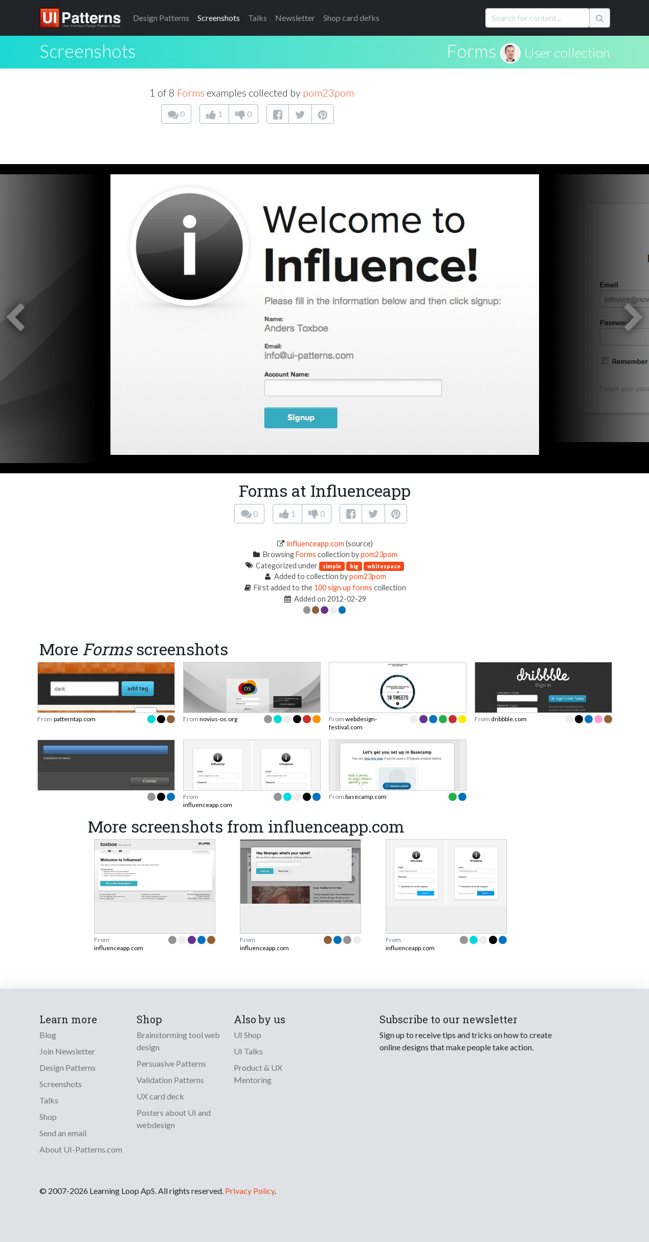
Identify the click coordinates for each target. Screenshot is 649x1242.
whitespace (383, 566)
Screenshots (218, 17)
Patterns (161, 17)
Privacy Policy (250, 1190)
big (354, 566)
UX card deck (160, 1096)
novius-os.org (218, 719)
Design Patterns (67, 1067)
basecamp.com (366, 796)
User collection (567, 52)
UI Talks (248, 1051)
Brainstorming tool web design (178, 1041)
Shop (48, 1116)
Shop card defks (351, 17)
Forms (471, 50)
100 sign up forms (343, 587)
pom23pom (328, 92)
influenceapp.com (315, 543)
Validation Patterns (170, 1080)
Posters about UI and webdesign (174, 1119)
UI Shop (247, 1035)
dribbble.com (509, 719)
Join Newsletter (67, 1051)
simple (332, 566)
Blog (47, 1035)
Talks (257, 17)
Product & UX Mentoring (258, 1074)
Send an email (62, 1133)
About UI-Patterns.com (80, 1149)
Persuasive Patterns (171, 1063)
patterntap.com (75, 719)
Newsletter (295, 17)
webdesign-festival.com (353, 723)
